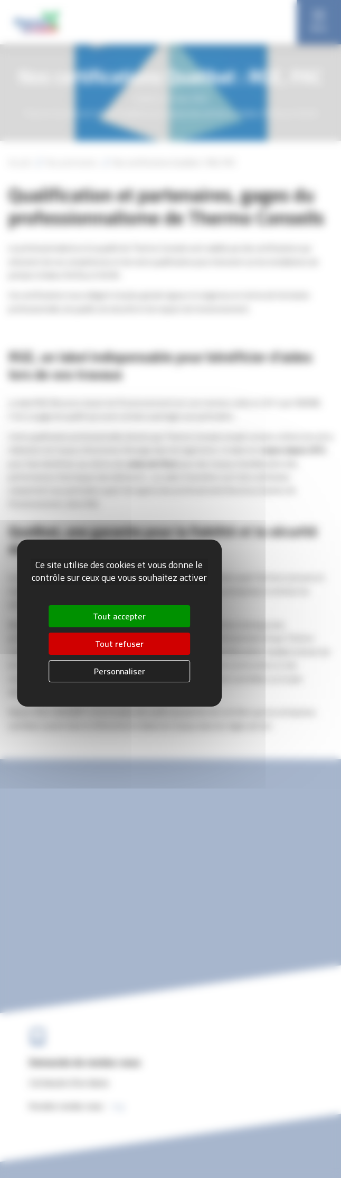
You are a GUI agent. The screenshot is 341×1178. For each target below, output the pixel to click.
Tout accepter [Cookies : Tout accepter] (119, 617)
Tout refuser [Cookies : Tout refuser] (119, 644)
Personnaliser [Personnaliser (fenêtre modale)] (119, 671)
